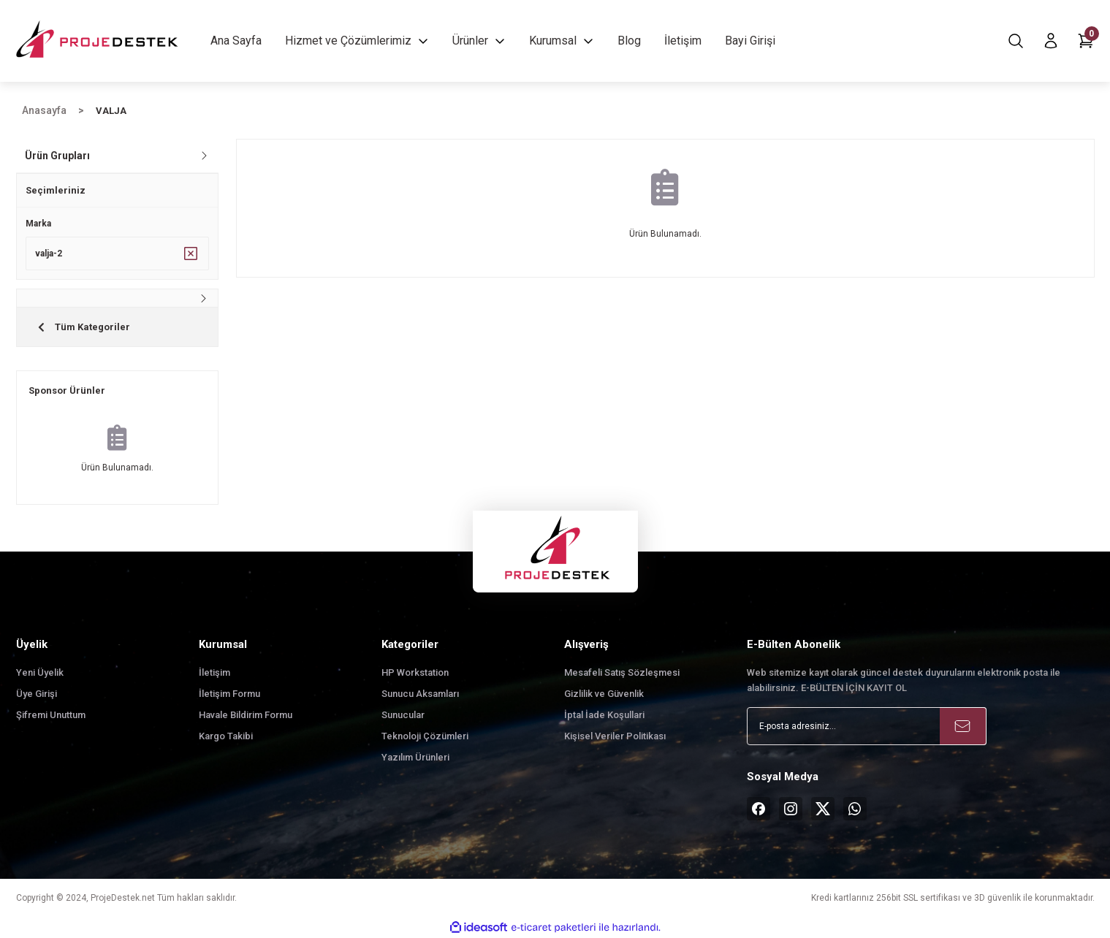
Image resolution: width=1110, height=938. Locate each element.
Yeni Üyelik (40, 672)
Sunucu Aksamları (420, 693)
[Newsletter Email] (867, 726)
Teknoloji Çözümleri (424, 736)
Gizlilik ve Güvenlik (604, 693)
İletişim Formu (229, 693)
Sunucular (403, 714)
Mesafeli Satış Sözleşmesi (622, 672)
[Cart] (1086, 41)
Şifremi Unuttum (50, 714)
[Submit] (963, 726)
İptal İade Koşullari (604, 714)
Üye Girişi (36, 693)
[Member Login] (1051, 41)
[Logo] (98, 40)
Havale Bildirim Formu (245, 714)
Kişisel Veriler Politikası (615, 736)
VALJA (111, 110)
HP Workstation (415, 672)
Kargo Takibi (226, 736)
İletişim (214, 672)
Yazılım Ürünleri (415, 757)
